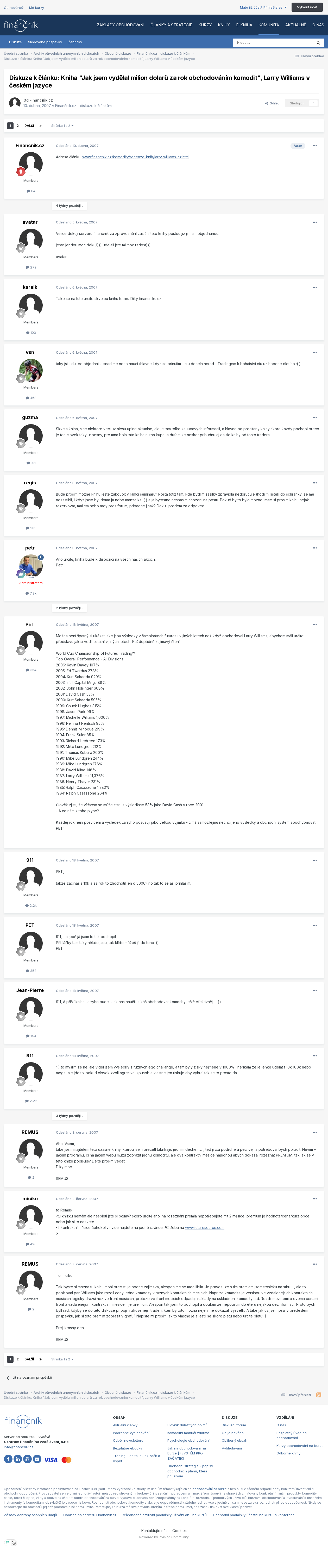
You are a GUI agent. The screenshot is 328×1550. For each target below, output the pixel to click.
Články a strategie (171, 24)
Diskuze (15, 42)
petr (30, 548)
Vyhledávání (232, 1448)
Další (29, 126)
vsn (30, 352)
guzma (30, 417)
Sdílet (272, 103)
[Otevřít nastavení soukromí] (7, 1543)
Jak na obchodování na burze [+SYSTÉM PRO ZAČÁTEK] (186, 1453)
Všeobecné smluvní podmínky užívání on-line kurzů (165, 1515)
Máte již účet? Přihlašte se (263, 7)
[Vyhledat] (258, 43)
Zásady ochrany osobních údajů (30, 1515)
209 (31, 528)
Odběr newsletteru (128, 1440)
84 (31, 191)
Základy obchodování (120, 24)
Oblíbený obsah (234, 1440)
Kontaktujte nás (154, 1530)
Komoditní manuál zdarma (188, 1433)
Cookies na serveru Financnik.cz (90, 1515)
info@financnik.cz (18, 1447)
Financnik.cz (41, 100)
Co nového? (14, 7)
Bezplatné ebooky (127, 1448)
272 (31, 267)
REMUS (30, 1132)
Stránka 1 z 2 (62, 126)
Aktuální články (125, 1425)
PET (30, 624)
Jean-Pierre (30, 990)
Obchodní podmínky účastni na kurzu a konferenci (254, 1515)
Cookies (179, 1530)
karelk (30, 287)
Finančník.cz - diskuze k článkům (83, 105)
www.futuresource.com (204, 1227)
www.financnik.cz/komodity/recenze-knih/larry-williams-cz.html (135, 157)
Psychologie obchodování (188, 1440)
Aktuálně (295, 24)
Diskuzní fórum (234, 1425)
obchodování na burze (209, 1489)
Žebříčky (75, 42)
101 (31, 463)
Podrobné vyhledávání (131, 1433)
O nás (318, 24)
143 (31, 1036)
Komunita (268, 24)
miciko (30, 1198)
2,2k (31, 905)
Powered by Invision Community (164, 1537)
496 (31, 1244)
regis (30, 482)
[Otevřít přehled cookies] (14, 1543)
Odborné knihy (288, 1453)
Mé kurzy (36, 7)
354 (31, 670)
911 (30, 860)
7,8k (31, 593)
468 (31, 398)
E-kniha (244, 24)
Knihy (224, 24)
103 (31, 332)
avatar (30, 222)
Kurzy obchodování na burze (300, 1445)
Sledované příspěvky (45, 42)
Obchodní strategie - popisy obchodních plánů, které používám (190, 1471)
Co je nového (233, 1433)
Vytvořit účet (307, 7)
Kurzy (205, 24)
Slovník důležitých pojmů (187, 1425)
